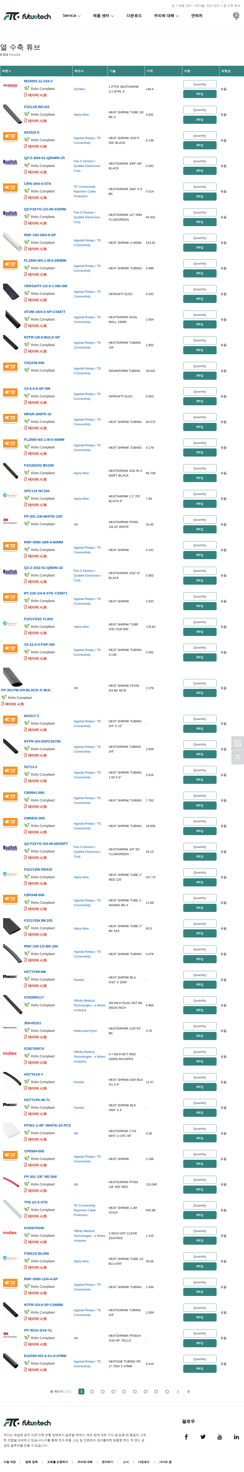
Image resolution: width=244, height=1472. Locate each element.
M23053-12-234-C (38, 81)
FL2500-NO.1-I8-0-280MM (45, 260)
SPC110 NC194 (37, 489)
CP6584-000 (34, 1147)
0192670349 (34, 1224)
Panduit (79, 977)
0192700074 (34, 1045)
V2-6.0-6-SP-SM (37, 387)
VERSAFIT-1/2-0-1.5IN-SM (45, 285)
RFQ (199, 94)
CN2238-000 (34, 362)
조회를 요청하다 (57, 1458)
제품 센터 (185, 5)
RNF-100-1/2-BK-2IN (41, 943)
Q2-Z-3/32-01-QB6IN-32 (43, 566)
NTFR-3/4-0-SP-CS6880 (43, 1301)
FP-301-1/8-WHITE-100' (43, 515)
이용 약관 (10, 1458)
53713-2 (30, 765)
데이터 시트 (37, 95)
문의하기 (107, 1458)
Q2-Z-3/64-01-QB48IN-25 (44, 158)
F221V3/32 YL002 (38, 617)
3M (76, 523)
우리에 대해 (164, 16)
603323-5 (31, 132)
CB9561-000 (34, 790)
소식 (126, 1458)
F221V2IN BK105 (38, 918)
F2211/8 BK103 (36, 106)
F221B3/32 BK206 (39, 464)
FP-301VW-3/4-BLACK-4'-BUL (26, 688)
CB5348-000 (34, 892)
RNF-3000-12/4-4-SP (41, 1275)
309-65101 (32, 1020)
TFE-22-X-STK (36, 1198)
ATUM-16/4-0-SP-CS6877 (45, 311)
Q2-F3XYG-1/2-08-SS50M (45, 209)
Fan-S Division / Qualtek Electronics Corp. (87, 165)
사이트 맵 (165, 1458)
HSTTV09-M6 (35, 969)
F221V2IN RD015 (38, 867)
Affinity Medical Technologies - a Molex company (89, 1002)
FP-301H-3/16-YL (38, 1326)
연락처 (197, 16)
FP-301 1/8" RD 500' (40, 1173)
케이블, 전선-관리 (207, 5)
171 (167, 1387)
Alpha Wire (81, 114)
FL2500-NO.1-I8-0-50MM (44, 438)
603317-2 (31, 714)
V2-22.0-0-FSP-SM (39, 642)
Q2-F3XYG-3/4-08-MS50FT (46, 841)
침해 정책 (31, 1458)
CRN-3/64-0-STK (37, 183)
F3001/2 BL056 (36, 1250)
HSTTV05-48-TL (37, 1096)
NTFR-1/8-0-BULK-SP (42, 336)
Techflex (79, 89)
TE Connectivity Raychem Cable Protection (85, 191)
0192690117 (34, 994)
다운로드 (134, 16)
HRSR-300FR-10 (37, 413)
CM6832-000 (34, 816)
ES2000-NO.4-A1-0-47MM (45, 1352)
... (156, 1387)
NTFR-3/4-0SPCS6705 (42, 739)
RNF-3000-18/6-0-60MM (43, 540)
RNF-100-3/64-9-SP (40, 234)
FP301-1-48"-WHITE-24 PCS (47, 1122)
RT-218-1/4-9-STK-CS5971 (46, 591)
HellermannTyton (85, 1028)
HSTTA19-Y (33, 1071)
